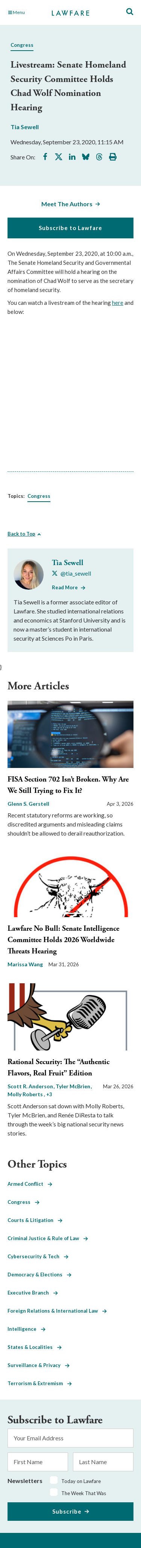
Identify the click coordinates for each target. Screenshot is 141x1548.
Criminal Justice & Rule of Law (48, 1238)
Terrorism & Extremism (40, 1383)
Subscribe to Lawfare (70, 227)
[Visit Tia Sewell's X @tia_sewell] (71, 573)
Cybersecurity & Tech (38, 1256)
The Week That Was (83, 1493)
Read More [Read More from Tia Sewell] (65, 587)
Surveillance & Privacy (39, 1365)
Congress (22, 45)
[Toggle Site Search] (129, 12)
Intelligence (26, 1329)
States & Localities (35, 1347)
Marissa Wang (25, 964)
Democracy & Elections (39, 1274)
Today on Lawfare (81, 1481)
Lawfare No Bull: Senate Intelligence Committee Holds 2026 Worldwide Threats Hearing (63, 940)
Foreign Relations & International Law (57, 1311)
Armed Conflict (30, 1184)
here (117, 302)
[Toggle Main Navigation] (26, 12)
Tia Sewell (25, 126)
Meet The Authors (66, 203)
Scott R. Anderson (31, 1086)
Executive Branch (33, 1293)
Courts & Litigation (35, 1220)
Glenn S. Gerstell (28, 803)
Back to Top (21, 534)
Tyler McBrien (73, 1086)
